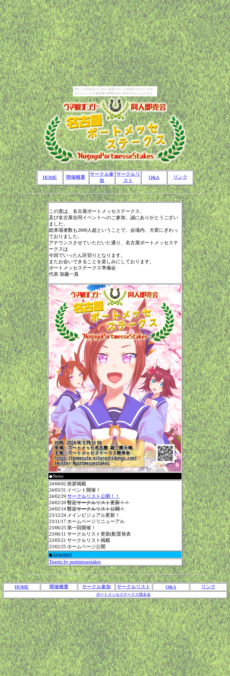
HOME (50, 177)
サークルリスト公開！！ (93, 496)
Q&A (154, 177)
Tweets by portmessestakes (75, 561)
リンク (180, 177)
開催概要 (75, 177)
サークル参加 (96, 586)
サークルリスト (133, 586)
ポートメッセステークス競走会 (123, 594)
